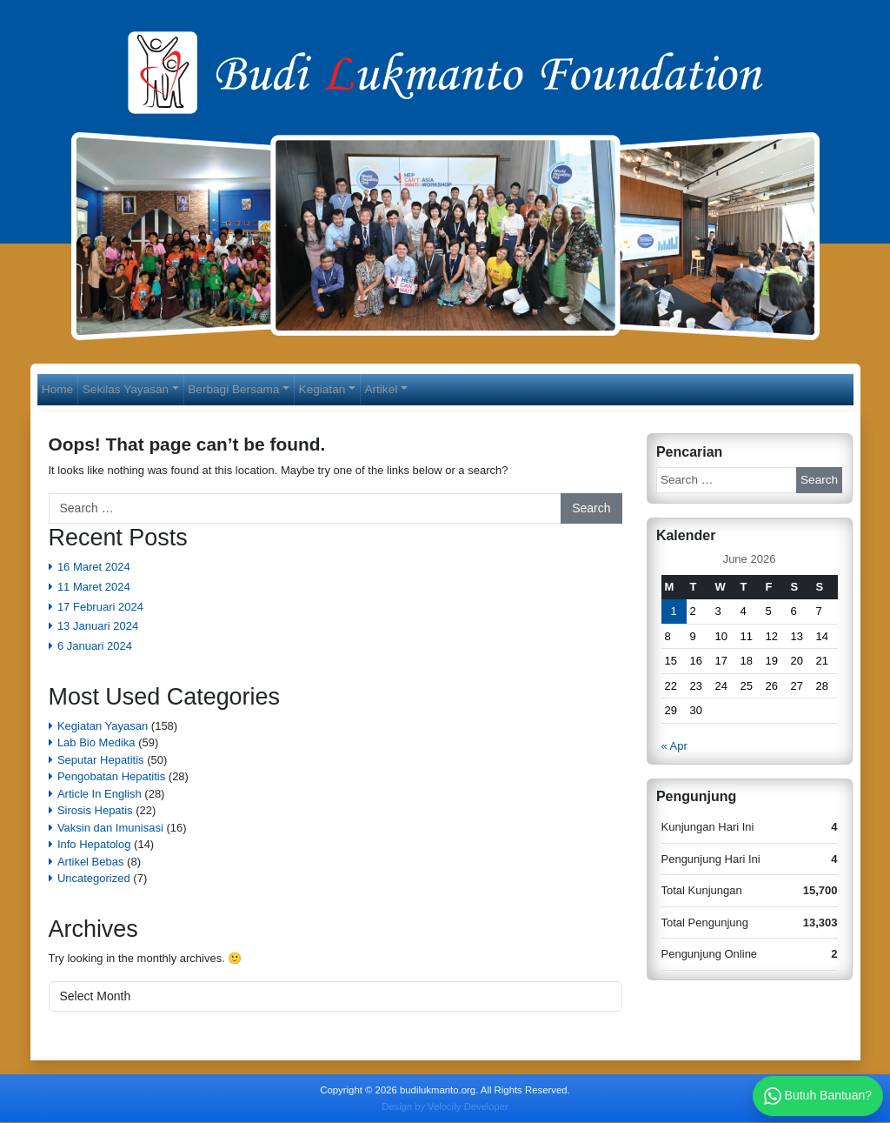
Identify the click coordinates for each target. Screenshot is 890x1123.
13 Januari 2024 (97, 626)
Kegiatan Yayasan (102, 726)
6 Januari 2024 (94, 646)
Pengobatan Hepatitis (111, 778)
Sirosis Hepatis (95, 812)
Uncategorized (93, 879)
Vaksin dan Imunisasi (110, 828)
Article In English (99, 794)
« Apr (674, 746)
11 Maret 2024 (93, 587)
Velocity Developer (468, 1107)
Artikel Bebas (90, 862)
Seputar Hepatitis (100, 760)
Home (62, 390)
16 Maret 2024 (93, 567)
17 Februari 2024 (100, 607)
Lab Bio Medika (96, 744)
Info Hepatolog (94, 845)
